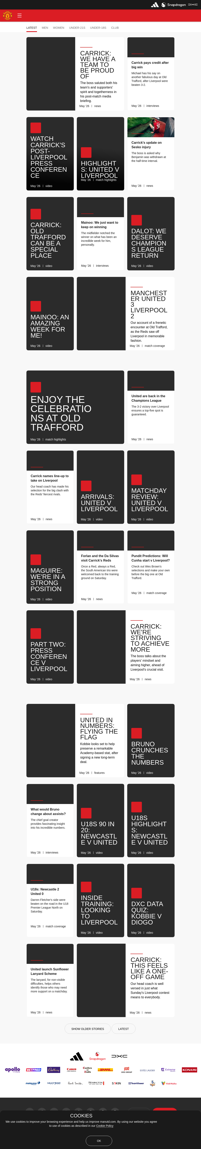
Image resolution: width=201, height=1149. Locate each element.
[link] (118, 106)
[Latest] (124, 1029)
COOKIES (81, 1116)
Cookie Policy (104, 1125)
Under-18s (98, 27)
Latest (31, 27)
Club (115, 27)
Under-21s (77, 27)
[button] (19, 15)
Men (45, 27)
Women (58, 27)
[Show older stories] (88, 1029)
